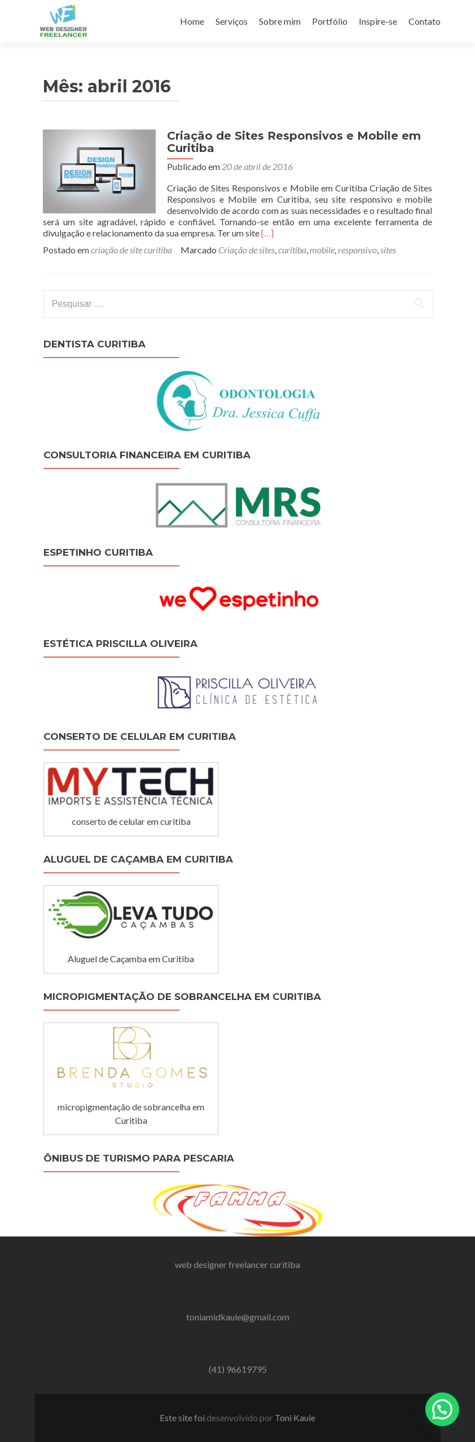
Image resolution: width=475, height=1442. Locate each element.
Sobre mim (280, 21)
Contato (424, 21)
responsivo (357, 249)
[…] (267, 232)
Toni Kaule (295, 1417)
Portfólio (330, 21)
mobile (322, 249)
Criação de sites (246, 249)
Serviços (231, 21)
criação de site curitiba (131, 249)
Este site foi (183, 1417)
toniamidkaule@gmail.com (237, 1316)
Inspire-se (378, 21)
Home (192, 21)
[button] (442, 1409)
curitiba (292, 249)
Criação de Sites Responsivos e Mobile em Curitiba (294, 142)
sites (388, 249)
